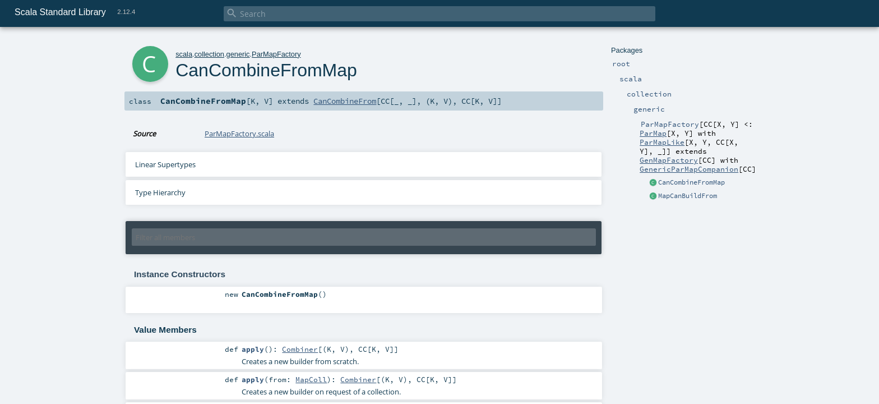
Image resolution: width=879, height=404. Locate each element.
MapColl (311, 379)
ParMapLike (662, 141)
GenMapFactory (669, 159)
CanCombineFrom (344, 101)
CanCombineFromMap (691, 182)
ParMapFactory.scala (239, 133)
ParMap (653, 132)
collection (209, 54)
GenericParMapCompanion (689, 168)
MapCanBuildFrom (687, 196)
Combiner (300, 349)
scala (183, 54)
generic (238, 54)
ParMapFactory (276, 54)
